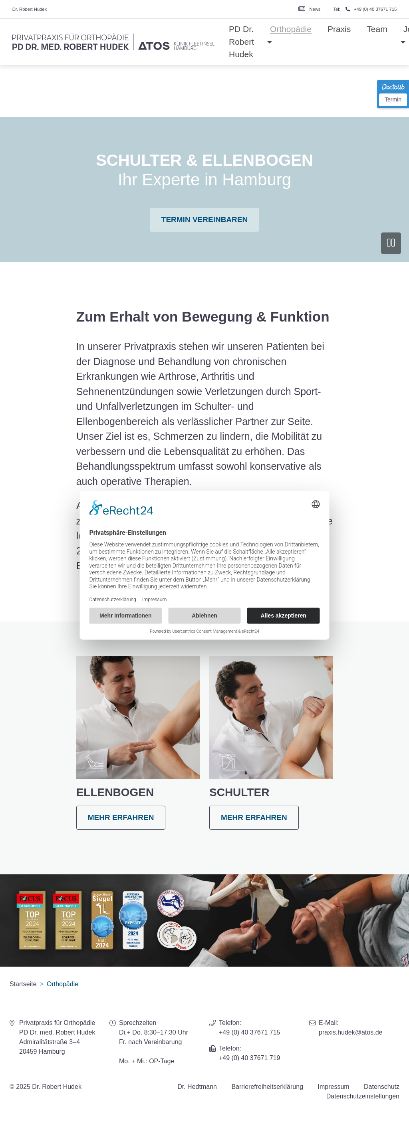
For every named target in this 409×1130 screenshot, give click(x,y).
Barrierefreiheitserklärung (267, 1086)
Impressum (333, 1086)
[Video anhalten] (391, 243)
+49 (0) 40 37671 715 (375, 9)
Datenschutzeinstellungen (362, 1096)
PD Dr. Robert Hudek (241, 41)
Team (377, 29)
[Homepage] (113, 42)
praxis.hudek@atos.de (350, 1032)
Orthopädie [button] (291, 29)
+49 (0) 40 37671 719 (249, 1058)
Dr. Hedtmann (197, 1086)
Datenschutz (381, 1086)
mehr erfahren (121, 817)
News (314, 9)
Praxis (339, 29)
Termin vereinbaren (204, 219)
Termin (393, 99)
